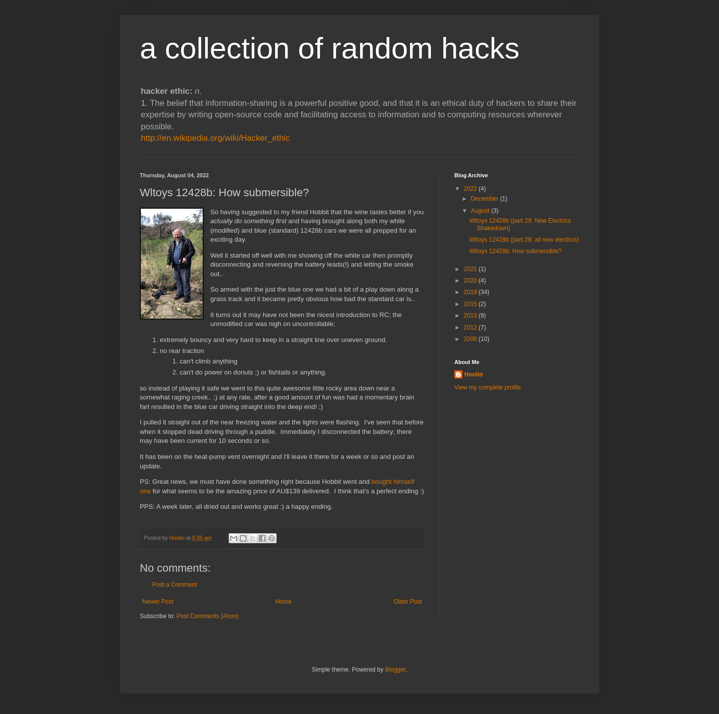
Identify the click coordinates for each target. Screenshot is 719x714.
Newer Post (157, 601)
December (485, 198)
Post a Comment (174, 584)
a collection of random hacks (329, 48)
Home (284, 601)
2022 (471, 188)
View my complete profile (487, 387)
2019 (471, 292)
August (481, 210)
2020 (471, 280)
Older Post (407, 601)
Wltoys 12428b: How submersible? (515, 251)
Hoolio (177, 538)
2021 (471, 269)
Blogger (395, 669)
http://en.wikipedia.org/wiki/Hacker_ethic (215, 138)
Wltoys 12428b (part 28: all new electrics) (524, 239)
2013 (471, 315)
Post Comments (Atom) (207, 616)
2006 (471, 339)
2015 (471, 304)
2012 (471, 327)
